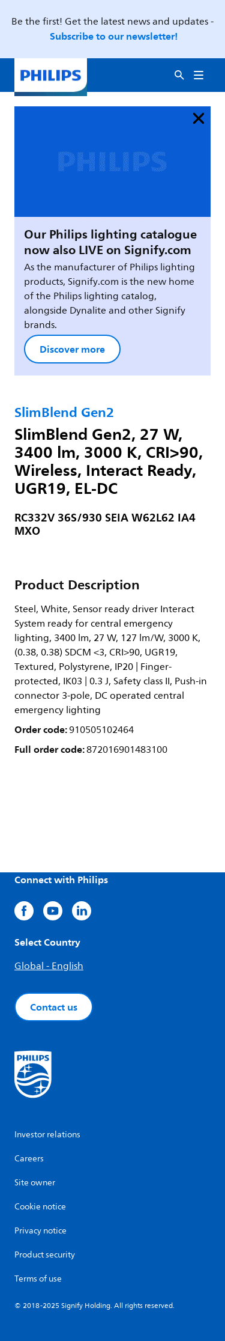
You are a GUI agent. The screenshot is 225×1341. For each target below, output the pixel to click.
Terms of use (38, 1279)
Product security (44, 1255)
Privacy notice (40, 1231)
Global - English (48, 966)
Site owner (34, 1183)
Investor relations (47, 1135)
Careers (29, 1159)
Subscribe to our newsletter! (114, 36)
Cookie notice (40, 1207)
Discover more (72, 349)
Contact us (53, 1007)
